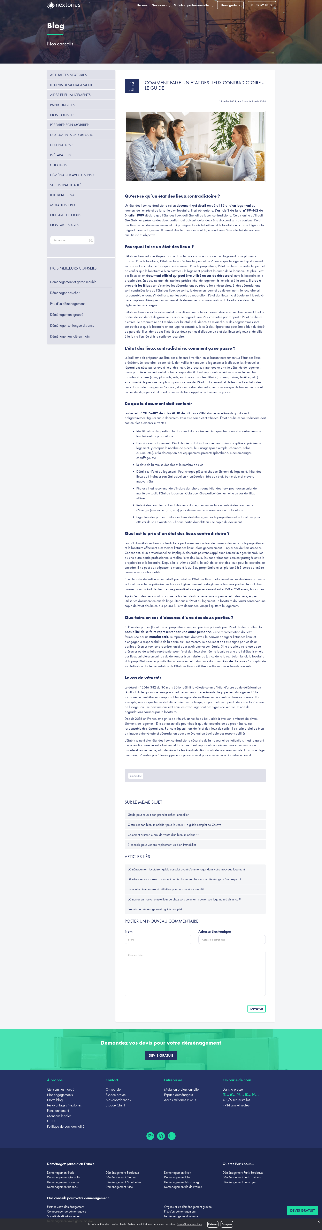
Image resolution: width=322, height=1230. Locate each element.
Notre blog (55, 1099)
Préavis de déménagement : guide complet (155, 909)
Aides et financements (70, 94)
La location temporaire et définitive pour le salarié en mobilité (166, 889)
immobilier (136, 776)
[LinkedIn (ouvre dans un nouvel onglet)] (161, 1136)
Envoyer (256, 1009)
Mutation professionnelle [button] (193, 5)
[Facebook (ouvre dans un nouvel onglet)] (150, 1136)
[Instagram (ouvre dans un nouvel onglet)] (172, 1136)
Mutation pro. (63, 204)
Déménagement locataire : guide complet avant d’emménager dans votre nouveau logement (186, 869)
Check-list (59, 164)
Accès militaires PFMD (180, 1099)
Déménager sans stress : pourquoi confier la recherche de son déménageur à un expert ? (185, 879)
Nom (128, 931)
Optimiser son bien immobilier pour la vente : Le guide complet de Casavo (174, 825)
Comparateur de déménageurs (66, 1211)
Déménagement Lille (177, 1177)
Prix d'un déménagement (67, 303)
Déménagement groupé (66, 314)
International (63, 194)
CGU (51, 1121)
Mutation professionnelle (181, 1089)
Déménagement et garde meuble (73, 282)
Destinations (61, 144)
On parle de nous (65, 215)
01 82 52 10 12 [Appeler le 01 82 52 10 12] (261, 5)
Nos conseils (60, 43)
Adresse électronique (214, 931)
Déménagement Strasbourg (181, 1182)
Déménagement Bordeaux (122, 1172)
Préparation (60, 155)
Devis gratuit (161, 1055)
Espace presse (116, 1094)
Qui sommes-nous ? (60, 1089)
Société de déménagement (64, 1216)
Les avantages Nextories (64, 1105)
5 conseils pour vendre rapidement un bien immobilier (162, 844)
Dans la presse (233, 1089)
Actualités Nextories (68, 74)
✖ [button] (318, 1222)
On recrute (113, 1089)
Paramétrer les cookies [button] (189, 1224)
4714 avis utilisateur (237, 1105)
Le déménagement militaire (181, 1216)
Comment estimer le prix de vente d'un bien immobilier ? (163, 835)
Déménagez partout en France (70, 1163)
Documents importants (71, 134)
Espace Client (115, 1105)
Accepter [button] (227, 1224)
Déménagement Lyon (177, 1172)
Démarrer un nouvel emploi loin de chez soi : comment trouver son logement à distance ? (184, 899)
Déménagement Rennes (62, 1187)
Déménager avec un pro (72, 174)
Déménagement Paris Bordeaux (243, 1172)
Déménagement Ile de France (183, 1187)
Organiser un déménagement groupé (188, 1207)
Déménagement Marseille (63, 1177)
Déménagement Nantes (121, 1177)
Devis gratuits (230, 5)
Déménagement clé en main (70, 336)
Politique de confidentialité (65, 1126)
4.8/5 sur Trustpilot (236, 1099)
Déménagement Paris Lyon (239, 1182)
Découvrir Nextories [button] (153, 5)
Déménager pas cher (64, 292)
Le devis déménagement (71, 84)
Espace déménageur (178, 1094)
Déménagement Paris (60, 1172)
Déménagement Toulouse (63, 1182)
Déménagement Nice (119, 1187)
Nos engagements (60, 1094)
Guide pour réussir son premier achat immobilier (158, 814)
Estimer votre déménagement (65, 1207)
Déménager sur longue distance (72, 325)
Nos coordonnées (118, 1099)
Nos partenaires (64, 225)
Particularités (62, 104)
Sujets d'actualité (65, 185)
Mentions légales (59, 1115)
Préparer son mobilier (69, 124)
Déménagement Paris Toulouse (242, 1177)
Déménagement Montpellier (123, 1182)
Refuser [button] (212, 1224)
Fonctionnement (58, 1110)
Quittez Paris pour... (238, 1163)
